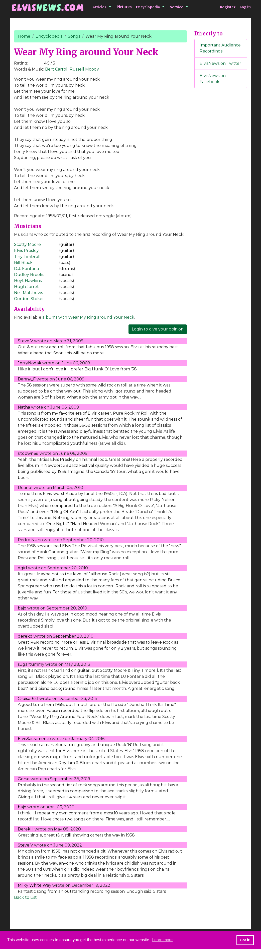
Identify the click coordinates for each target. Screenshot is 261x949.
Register (227, 7)
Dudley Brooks (29, 274)
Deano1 (25, 487)
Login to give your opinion (158, 329)
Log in (245, 7)
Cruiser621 (28, 698)
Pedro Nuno (30, 539)
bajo (22, 608)
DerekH (26, 829)
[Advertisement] (221, 175)
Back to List (25, 897)
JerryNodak (29, 363)
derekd (25, 636)
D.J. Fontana (26, 268)
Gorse (24, 778)
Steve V (25, 341)
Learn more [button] (162, 940)
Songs (74, 36)
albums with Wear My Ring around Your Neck (88, 317)
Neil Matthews (28, 292)
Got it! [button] (245, 940)
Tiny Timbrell (27, 256)
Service (176, 7)
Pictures (124, 7)
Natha (24, 407)
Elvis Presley (26, 250)
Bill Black (23, 262)
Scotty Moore (27, 244)
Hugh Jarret (26, 286)
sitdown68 (28, 453)
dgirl (22, 568)
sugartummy (31, 664)
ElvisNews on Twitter (220, 63)
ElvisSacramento (34, 738)
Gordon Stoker (29, 298)
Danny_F (27, 379)
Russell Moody (84, 69)
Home (24, 36)
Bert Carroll (57, 69)
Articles (99, 7)
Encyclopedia (148, 7)
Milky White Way (34, 885)
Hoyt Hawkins (28, 280)
